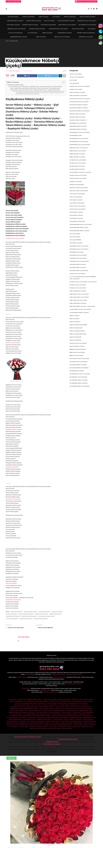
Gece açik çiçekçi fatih (42, 712)
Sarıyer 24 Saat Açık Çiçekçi (78, 343)
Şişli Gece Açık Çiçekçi (76, 355)
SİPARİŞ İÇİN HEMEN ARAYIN (13, 1)
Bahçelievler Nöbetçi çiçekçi (79, 107)
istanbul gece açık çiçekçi (78, 288)
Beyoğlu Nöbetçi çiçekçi (33, 20)
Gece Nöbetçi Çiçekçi (76, 242)
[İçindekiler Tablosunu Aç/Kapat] (62, 82)
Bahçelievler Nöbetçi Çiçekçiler (80, 110)
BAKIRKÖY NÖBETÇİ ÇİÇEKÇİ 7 (34, 699)
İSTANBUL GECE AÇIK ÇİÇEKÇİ (15, 238)
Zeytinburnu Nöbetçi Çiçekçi (78, 383)
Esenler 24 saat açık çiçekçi (78, 178)
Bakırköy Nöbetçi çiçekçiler (86, 32)
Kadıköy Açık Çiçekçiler (55, 614)
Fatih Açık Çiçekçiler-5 (66, 712)
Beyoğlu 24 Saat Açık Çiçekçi (58, 714)
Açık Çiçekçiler (32, 32)
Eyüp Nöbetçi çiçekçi (13, 24)
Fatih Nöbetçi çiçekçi (76, 215)
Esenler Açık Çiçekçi (76, 181)
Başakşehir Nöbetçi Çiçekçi (78, 129)
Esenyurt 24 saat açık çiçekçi (79, 190)
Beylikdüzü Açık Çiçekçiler (78, 160)
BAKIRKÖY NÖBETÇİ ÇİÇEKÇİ (37, 28)
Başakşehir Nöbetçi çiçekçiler (14, 429)
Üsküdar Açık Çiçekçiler (26, 618)
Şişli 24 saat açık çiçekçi (62, 36)
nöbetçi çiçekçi (74, 318)
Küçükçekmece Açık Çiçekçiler (29, 616)
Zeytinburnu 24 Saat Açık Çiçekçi (80, 373)
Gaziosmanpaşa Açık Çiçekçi (26, 614)
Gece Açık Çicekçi (21, 737)
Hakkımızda (75, 699)
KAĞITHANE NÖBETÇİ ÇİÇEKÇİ (78, 291)
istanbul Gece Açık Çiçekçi (13, 499)
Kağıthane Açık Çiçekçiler (12, 616)
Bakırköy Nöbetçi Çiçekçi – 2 (78, 120)
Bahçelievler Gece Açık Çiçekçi (58, 28)
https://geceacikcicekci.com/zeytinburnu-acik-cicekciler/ (83, 277)
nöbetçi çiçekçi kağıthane (78, 334)
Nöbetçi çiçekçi (26, 688)
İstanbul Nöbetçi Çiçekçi (54, 712)
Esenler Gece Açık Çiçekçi (13, 342)
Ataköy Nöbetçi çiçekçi (44, 690)
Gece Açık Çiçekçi (13, 16)
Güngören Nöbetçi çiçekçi (15, 20)
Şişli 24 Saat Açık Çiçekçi (77, 352)
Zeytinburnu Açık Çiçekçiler (87, 24)
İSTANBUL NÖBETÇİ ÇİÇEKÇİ (58, 674)
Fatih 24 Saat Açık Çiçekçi (77, 206)
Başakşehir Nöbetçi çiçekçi (18, 36)
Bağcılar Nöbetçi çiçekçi (87, 16)
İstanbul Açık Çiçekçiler (12, 467)
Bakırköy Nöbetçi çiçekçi (30, 24)
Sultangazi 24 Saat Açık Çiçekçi (79, 358)
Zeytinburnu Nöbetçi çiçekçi (78, 380)
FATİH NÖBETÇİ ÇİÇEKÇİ (76, 212)
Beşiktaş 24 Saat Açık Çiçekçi (16, 28)
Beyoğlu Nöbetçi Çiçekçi (77, 169)
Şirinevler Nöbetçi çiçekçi (78, 349)
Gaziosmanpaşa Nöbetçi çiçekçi (79, 230)
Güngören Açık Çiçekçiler (41, 614)
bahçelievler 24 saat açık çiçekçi (80, 98)
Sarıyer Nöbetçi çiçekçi (77, 346)
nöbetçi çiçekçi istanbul (77, 331)
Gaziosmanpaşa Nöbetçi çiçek (79, 227)
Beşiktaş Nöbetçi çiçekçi (77, 153)
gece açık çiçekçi (49, 20)
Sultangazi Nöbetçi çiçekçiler (79, 367)
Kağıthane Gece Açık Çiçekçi (67, 24)
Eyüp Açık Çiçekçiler (57, 611)
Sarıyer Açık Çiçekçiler (12, 618)
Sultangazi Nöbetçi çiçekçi (65, 20)
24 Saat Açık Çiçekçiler (15, 32)
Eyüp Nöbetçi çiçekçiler (77, 203)
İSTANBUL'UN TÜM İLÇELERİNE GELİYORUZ (86, 1)
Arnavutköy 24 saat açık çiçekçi (80, 86)
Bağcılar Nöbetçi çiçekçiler (78, 95)
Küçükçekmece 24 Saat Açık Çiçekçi (80, 309)
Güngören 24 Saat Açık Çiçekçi (86, 20)
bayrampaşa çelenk (76, 135)
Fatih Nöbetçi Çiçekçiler (48, 24)
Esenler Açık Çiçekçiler (44, 611)
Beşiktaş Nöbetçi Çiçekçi (77, 157)
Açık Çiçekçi (56, 16)
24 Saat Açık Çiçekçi (28, 16)
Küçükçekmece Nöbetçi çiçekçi (15, 84)
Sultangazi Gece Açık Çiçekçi (78, 361)
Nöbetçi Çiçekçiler (70, 16)
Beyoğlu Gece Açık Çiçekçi (78, 163)
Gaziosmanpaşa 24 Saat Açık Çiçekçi (81, 224)
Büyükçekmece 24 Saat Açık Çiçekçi (80, 172)
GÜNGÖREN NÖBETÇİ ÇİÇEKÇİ (78, 267)
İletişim (81, 699)
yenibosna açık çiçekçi (86, 36)
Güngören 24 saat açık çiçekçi (79, 249)
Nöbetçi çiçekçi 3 (75, 321)
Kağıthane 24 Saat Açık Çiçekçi (79, 294)
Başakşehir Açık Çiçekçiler (78, 123)
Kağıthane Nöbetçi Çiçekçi (78, 303)
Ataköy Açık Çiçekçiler (16, 611)
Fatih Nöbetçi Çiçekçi (76, 218)
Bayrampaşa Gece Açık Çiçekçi (79, 141)
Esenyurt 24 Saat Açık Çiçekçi (79, 187)
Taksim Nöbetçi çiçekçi (65, 32)
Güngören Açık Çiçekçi (77, 252)
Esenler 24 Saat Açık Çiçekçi (78, 175)
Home (7, 40)
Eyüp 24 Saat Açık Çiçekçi (77, 193)
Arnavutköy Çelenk (76, 89)
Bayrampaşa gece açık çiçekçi (79, 138)
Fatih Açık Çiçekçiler (11, 583)
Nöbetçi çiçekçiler (75, 340)
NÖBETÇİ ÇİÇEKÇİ (47, 32)
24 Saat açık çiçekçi (30, 674)
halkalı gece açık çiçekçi (77, 273)
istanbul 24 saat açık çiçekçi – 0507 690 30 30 (83, 281)
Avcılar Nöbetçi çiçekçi (88, 712)
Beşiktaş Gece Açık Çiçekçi (78, 150)
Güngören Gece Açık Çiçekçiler (79, 261)
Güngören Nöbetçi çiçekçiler (79, 270)
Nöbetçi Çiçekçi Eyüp (76, 327)
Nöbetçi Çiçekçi (43, 16)
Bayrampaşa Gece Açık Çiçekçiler (80, 144)
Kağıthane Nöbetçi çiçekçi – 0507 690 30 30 (82, 306)
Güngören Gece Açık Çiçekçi (78, 255)
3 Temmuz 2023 (27, 70)
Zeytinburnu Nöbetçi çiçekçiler (79, 386)
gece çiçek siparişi (75, 239)
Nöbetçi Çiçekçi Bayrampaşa (78, 324)
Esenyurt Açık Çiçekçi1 (45, 714)
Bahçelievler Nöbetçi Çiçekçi (79, 104)
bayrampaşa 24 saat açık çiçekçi (80, 132)
